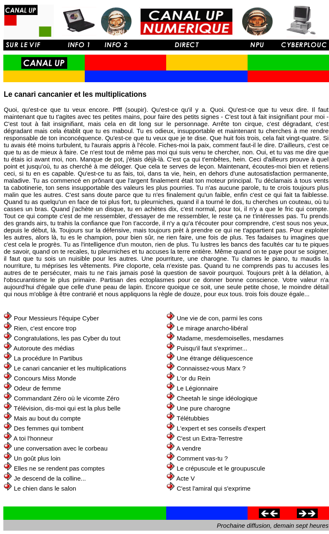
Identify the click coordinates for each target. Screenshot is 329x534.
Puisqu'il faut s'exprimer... (212, 348)
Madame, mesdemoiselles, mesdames (230, 338)
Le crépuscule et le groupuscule (221, 468)
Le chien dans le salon (45, 488)
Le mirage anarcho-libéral (212, 328)
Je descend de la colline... (50, 478)
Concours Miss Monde (45, 378)
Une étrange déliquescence (215, 358)
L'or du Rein (193, 378)
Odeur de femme (37, 388)
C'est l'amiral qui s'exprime (214, 488)
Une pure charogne (203, 408)
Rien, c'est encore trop (45, 328)
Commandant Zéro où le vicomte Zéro (66, 398)
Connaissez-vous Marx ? (211, 368)
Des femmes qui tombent (49, 428)
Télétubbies (193, 418)
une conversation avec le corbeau (60, 448)
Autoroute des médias (43, 348)
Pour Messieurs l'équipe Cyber (56, 318)
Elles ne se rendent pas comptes (59, 468)
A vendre (188, 448)
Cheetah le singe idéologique (217, 398)
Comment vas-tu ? (202, 458)
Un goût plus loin (37, 458)
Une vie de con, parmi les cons (219, 318)
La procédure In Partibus (48, 358)
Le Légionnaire (197, 388)
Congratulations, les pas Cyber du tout (67, 338)
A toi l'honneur (33, 438)
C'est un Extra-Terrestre (210, 438)
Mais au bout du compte (47, 418)
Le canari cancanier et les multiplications (70, 368)
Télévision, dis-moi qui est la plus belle (67, 408)
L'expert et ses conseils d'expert (221, 428)
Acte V (185, 478)
